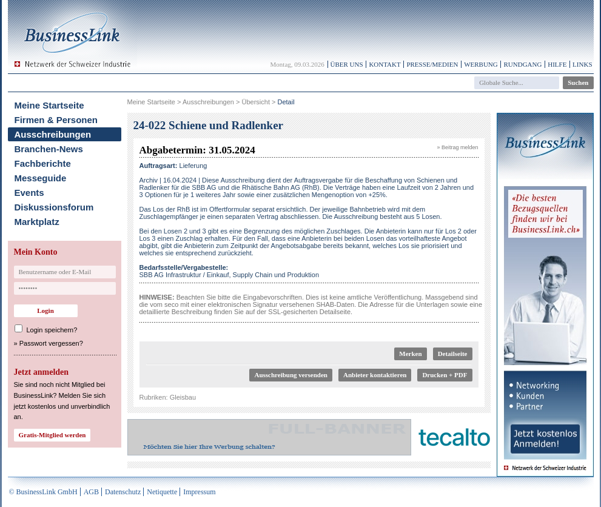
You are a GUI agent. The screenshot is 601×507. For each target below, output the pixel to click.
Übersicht (255, 102)
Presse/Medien (432, 64)
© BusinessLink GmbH (43, 492)
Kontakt (384, 64)
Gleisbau (183, 397)
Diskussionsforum (54, 207)
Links (582, 64)
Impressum (199, 492)
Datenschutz (123, 492)
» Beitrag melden (457, 147)
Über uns (347, 64)
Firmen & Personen (56, 120)
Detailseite (453, 353)
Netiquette (162, 492)
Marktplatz (37, 222)
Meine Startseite (49, 105)
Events (29, 192)
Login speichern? (52, 330)
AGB (91, 492)
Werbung (481, 64)
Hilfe (557, 64)
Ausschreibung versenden (290, 374)
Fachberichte (43, 163)
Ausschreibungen (53, 134)
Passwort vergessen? (51, 343)
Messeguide (41, 178)
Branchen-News (49, 149)
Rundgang (522, 64)
